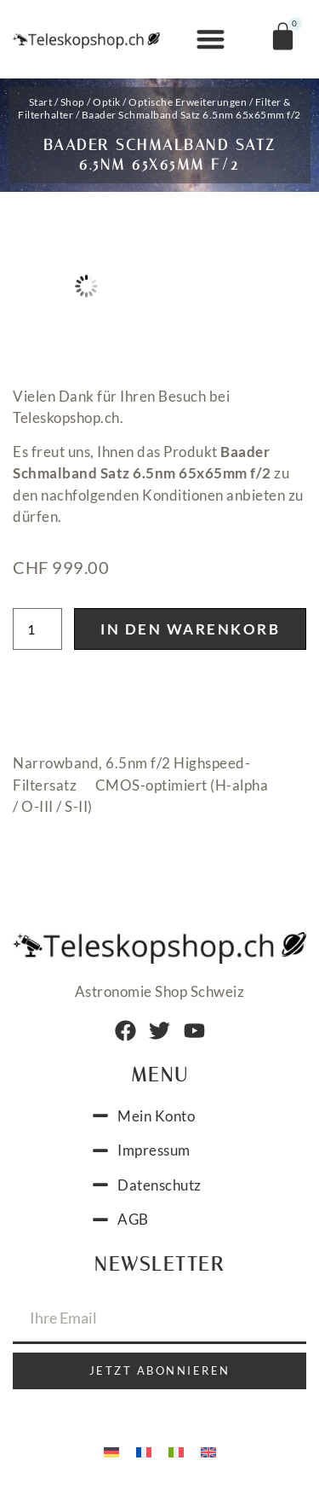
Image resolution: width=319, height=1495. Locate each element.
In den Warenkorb (190, 629)
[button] (210, 39)
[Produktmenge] (37, 629)
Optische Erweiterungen (187, 102)
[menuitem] (111, 1451)
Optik (107, 102)
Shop (72, 102)
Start (41, 102)
